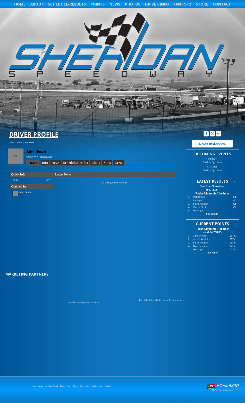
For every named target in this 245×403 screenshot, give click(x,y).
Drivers (19, 143)
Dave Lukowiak (201, 246)
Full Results (212, 213)
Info (45, 163)
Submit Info (46, 156)
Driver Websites (222, 386)
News (114, 4)
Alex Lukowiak (200, 239)
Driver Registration (212, 143)
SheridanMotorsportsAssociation (83, 302)
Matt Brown (199, 196)
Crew (118, 163)
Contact (222, 4)
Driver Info (157, 4)
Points (97, 4)
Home (20, 4)
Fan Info (182, 4)
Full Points (212, 252)
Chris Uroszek (200, 235)
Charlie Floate (200, 207)
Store (202, 4)
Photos (132, 4)
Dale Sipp (198, 210)
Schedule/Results (67, 4)
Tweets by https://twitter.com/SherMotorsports (161, 300)
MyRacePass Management (222, 390)
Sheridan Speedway (116, 45)
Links (95, 163)
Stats (107, 163)
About (36, 4)
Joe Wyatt (198, 200)
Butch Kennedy (200, 203)
